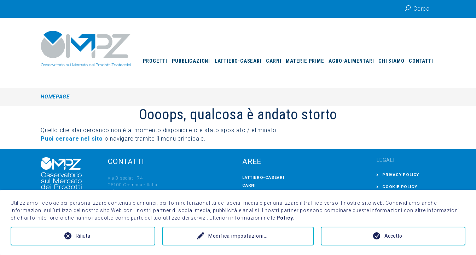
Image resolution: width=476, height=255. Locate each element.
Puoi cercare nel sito (73, 138)
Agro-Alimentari (351, 61)
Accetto (393, 236)
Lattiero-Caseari (238, 61)
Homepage (55, 97)
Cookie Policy (399, 186)
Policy (285, 218)
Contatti (421, 61)
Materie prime (305, 61)
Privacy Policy (400, 174)
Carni (273, 61)
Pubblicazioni (191, 61)
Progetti (155, 61)
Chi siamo (391, 61)
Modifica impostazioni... (238, 236)
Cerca (417, 8)
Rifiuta (83, 236)
